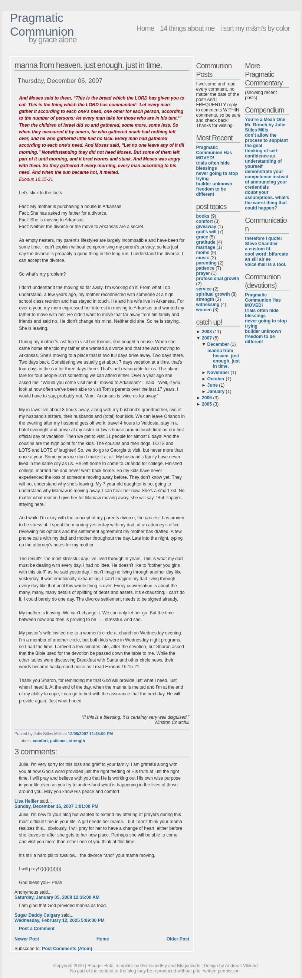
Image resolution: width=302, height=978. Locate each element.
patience (58, 740)
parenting (206, 263)
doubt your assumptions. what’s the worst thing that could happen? (267, 200)
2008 (207, 331)
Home (145, 28)
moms (203, 252)
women (204, 309)
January (216, 391)
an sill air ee (258, 259)
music (202, 257)
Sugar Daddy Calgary (37, 915)
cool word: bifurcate (266, 254)
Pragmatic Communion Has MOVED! (214, 152)
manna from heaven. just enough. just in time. (88, 65)
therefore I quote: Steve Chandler (263, 241)
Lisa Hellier (26, 801)
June (212, 385)
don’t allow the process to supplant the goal (266, 140)
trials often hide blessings (213, 165)
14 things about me (187, 28)
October (216, 378)
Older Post (178, 939)
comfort (40, 740)
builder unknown (214, 183)
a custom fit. (258, 248)
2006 (207, 397)
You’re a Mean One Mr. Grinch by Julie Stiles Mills (265, 125)
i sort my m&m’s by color (255, 28)
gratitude (206, 242)
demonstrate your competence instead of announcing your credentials (266, 179)
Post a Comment (37, 928)
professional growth (217, 278)
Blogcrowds (188, 965)
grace (202, 237)
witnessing (208, 304)
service (204, 289)
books (203, 216)
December (218, 344)
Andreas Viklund (241, 965)
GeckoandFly (153, 965)
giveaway (206, 226)
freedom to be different (211, 191)
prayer (203, 273)
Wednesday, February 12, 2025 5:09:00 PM (59, 920)
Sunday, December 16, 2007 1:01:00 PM (56, 806)
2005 (207, 404)
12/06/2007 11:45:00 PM (90, 733)
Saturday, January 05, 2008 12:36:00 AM (56, 897)
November (218, 372)
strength (77, 740)
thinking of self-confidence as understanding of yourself (263, 158)
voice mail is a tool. (265, 264)
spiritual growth (213, 294)
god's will (206, 231)
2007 (207, 338)
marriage (205, 247)
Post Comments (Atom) (67, 948)
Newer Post (26, 939)
